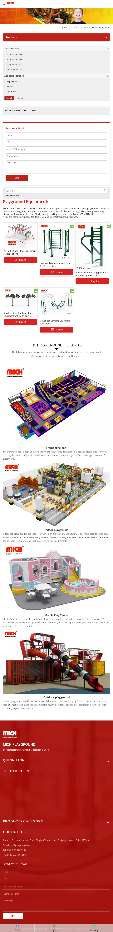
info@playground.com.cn (65, 216)
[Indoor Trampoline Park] (56, 402)
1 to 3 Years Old (14, 55)
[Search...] (54, 190)
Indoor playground (56, 530)
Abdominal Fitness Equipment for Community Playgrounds (92, 274)
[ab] (56, 12)
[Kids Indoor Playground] (56, 494)
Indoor (10, 87)
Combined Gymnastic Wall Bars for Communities (55, 265)
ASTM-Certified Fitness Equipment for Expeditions (20, 252)
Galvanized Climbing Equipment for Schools (55, 322)
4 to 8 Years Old (14, 60)
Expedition (12, 82)
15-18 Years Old (14, 70)
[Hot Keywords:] (104, 190)
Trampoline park (56, 448)
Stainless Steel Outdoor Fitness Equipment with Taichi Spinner (18, 314)
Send (17, 177)
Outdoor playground (56, 697)
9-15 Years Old (14, 65)
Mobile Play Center (56, 615)
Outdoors (11, 92)
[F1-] (56, 661)
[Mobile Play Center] (56, 578)
